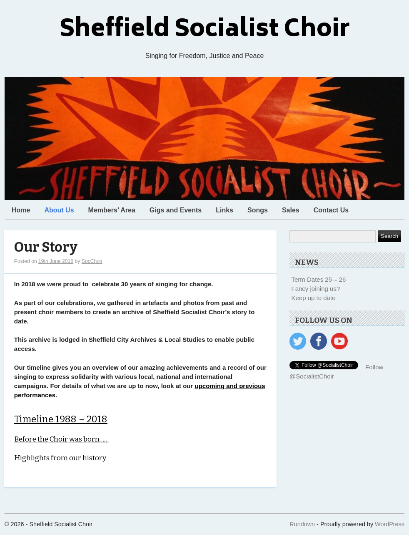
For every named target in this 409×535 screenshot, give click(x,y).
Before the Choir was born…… (61, 439)
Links (224, 210)
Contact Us (331, 210)
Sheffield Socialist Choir (205, 30)
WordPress (389, 524)
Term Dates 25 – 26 (319, 279)
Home (21, 210)
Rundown (302, 524)
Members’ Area (111, 210)
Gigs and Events (176, 210)
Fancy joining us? (316, 288)
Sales (290, 210)
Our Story (45, 247)
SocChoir (92, 261)
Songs (257, 210)
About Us (59, 210)
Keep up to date (314, 297)
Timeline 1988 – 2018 (60, 419)
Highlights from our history (60, 458)
